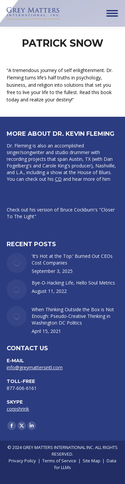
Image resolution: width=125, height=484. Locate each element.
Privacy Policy (22, 461)
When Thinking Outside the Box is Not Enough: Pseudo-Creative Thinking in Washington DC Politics (73, 316)
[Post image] (17, 263)
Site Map (91, 461)
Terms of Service (59, 461)
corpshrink (18, 409)
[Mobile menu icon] (112, 13)
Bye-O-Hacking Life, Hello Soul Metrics (73, 283)
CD (58, 179)
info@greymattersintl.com (35, 367)
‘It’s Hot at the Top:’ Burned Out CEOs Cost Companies (72, 259)
